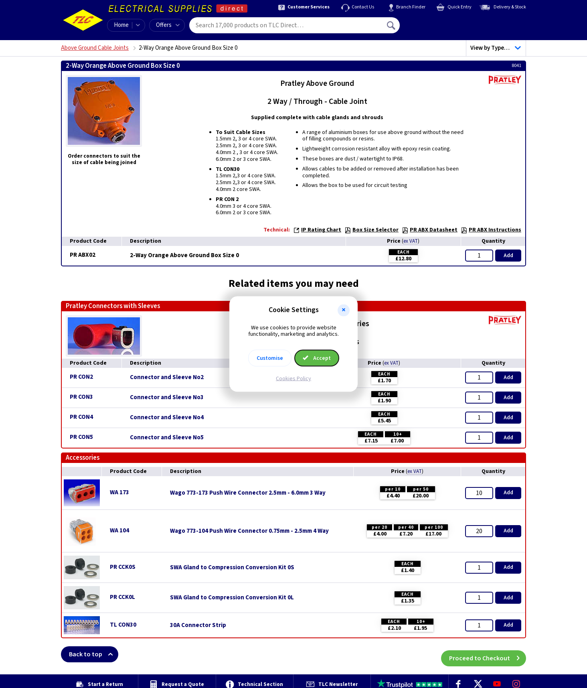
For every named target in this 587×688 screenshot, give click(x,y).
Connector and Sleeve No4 (167, 417)
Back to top (93, 654)
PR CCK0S (123, 567)
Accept (317, 358)
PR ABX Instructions (491, 230)
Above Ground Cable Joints (95, 48)
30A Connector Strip (198, 625)
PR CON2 (81, 377)
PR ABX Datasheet (429, 230)
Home (121, 25)
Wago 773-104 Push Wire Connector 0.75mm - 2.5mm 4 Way (249, 531)
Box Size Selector (371, 230)
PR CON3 (81, 397)
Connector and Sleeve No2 (167, 377)
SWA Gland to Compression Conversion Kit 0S (232, 567)
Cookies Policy (293, 379)
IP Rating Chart (317, 230)
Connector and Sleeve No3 (167, 397)
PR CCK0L (122, 597)
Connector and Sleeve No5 (167, 437)
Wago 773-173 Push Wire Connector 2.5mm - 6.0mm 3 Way (248, 493)
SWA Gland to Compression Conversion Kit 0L (232, 597)
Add (508, 256)
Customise (270, 358)
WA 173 (119, 492)
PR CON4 (81, 417)
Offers (168, 25)
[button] (344, 310)
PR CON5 (81, 437)
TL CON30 (123, 625)
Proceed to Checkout (487, 654)
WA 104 (119, 530)
